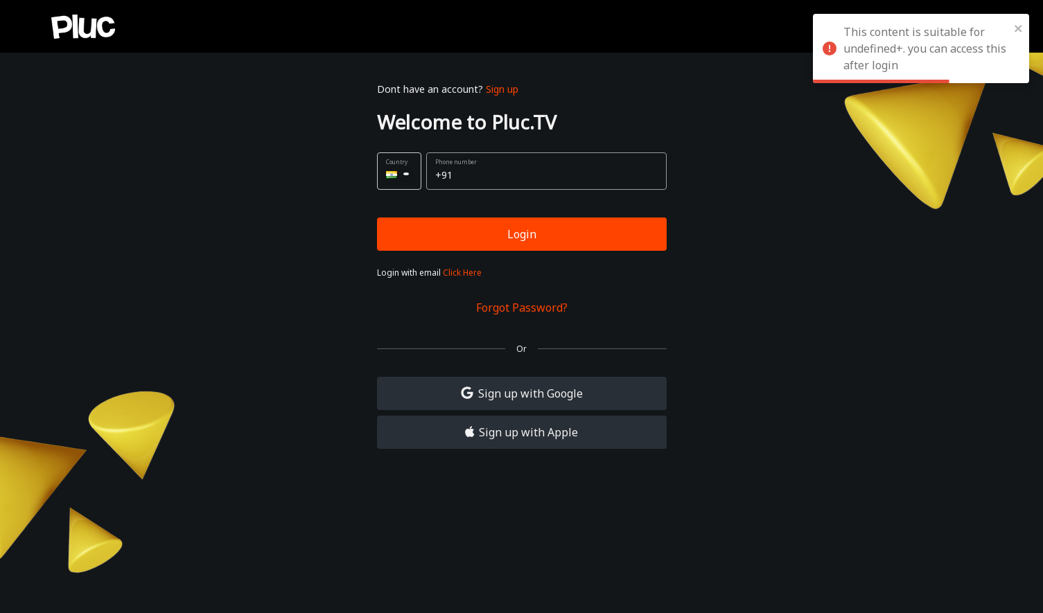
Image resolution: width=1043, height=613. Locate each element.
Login (521, 234)
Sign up (502, 89)
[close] (1019, 27)
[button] (399, 171)
